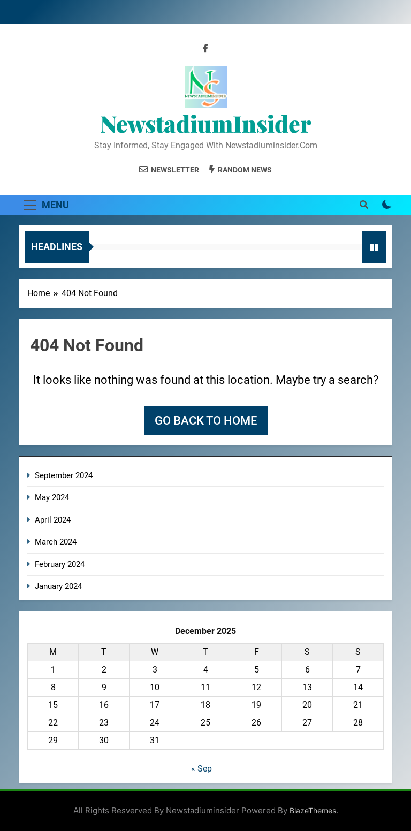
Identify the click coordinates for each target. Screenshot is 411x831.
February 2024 (60, 564)
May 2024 (52, 497)
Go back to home (206, 420)
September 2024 (64, 475)
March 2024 (56, 542)
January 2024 (58, 586)
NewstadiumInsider (205, 123)
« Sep (201, 769)
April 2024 (53, 520)
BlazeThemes (313, 810)
